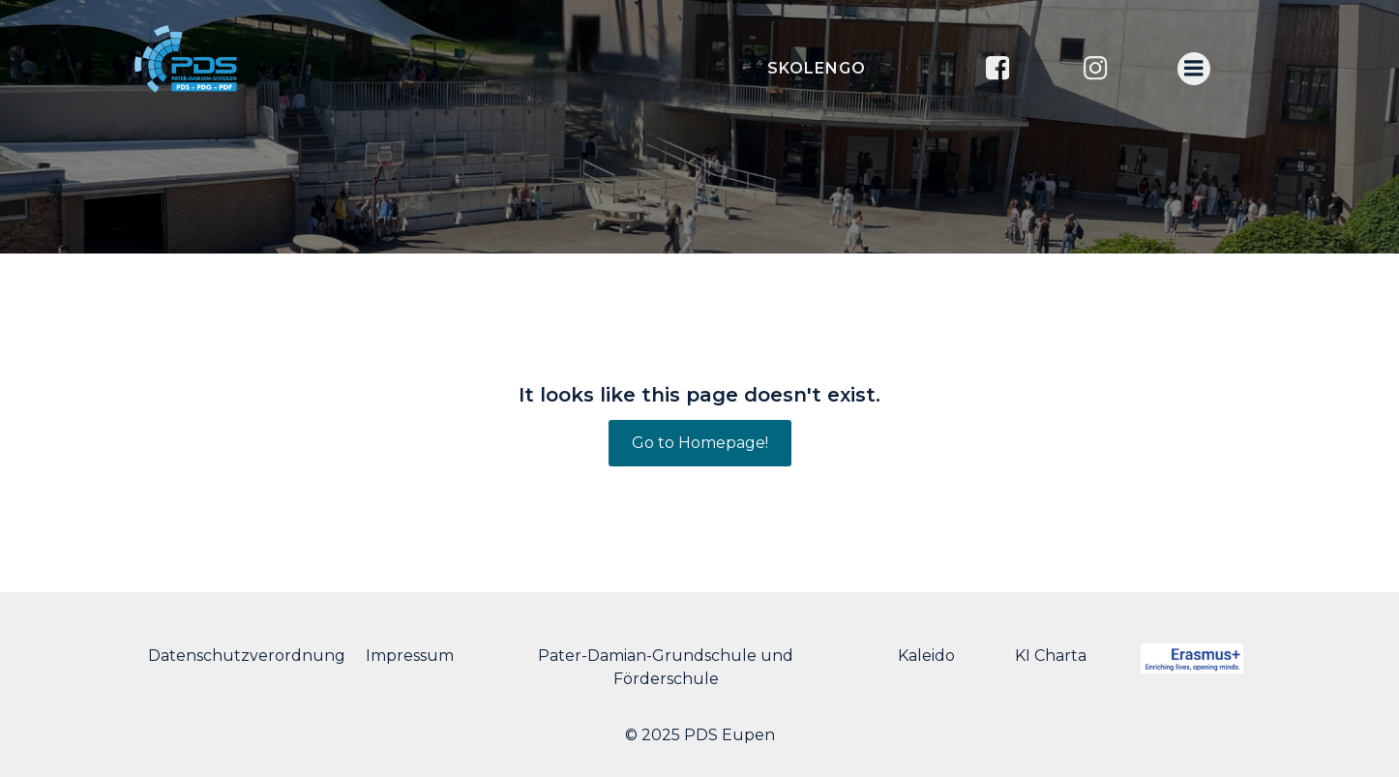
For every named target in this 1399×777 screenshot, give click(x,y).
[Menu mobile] (1193, 68)
